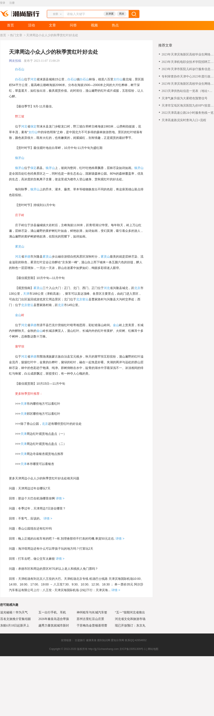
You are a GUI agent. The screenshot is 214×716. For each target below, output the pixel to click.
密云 (85, 299)
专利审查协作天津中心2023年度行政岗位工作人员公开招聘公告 (188, 77)
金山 (18, 315)
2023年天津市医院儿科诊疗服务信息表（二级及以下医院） (188, 69)
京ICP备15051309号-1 (132, 649)
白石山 (19, 69)
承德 (27, 256)
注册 (12, 2)
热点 (115, 25)
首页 (10, 25)
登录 (2, 2)
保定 (33, 126)
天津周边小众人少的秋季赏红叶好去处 (52, 35)
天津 (26, 293)
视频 (94, 25)
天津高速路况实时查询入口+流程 (184, 120)
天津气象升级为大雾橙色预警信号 (184, 98)
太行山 (118, 79)
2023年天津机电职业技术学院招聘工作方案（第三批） (188, 62)
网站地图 (153, 649)
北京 (137, 288)
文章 (52, 25)
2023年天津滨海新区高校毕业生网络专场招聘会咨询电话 (188, 55)
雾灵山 (19, 246)
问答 (73, 25)
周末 (121, 13)
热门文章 (16, 35)
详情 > (59, 498)
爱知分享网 (117, 640)
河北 (33, 79)
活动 (31, 25)
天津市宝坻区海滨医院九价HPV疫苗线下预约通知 (188, 106)
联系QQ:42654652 (136, 640)
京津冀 (110, 13)
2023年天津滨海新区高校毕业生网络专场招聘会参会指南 (188, 84)
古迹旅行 (80, 640)
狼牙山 (19, 158)
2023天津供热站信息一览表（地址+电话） (187, 91)
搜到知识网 (103, 640)
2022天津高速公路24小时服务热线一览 (188, 112)
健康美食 (91, 640)
